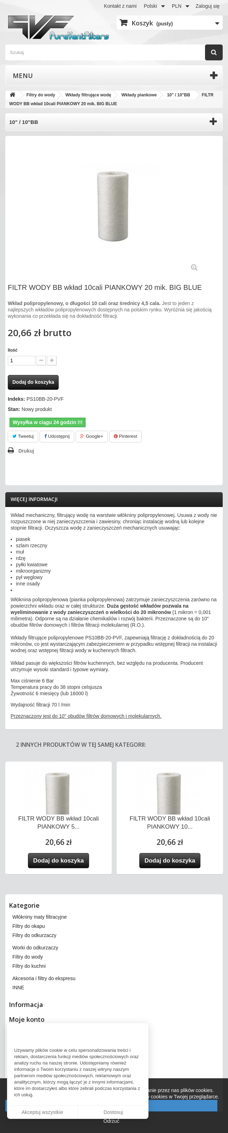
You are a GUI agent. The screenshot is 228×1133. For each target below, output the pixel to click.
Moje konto (27, 1019)
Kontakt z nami (120, 6)
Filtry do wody (27, 957)
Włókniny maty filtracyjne (39, 917)
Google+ (91, 436)
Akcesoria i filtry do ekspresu (43, 978)
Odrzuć (111, 1121)
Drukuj (26, 451)
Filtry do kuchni (29, 966)
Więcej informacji (34, 499)
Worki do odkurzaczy (35, 947)
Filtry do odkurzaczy (34, 935)
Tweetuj (23, 436)
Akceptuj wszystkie (42, 1112)
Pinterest (125, 436)
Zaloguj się (207, 6)
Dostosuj (113, 1112)
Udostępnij (57, 436)
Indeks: (16, 399)
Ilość (12, 350)
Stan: (14, 409)
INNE (18, 987)
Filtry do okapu (28, 926)
